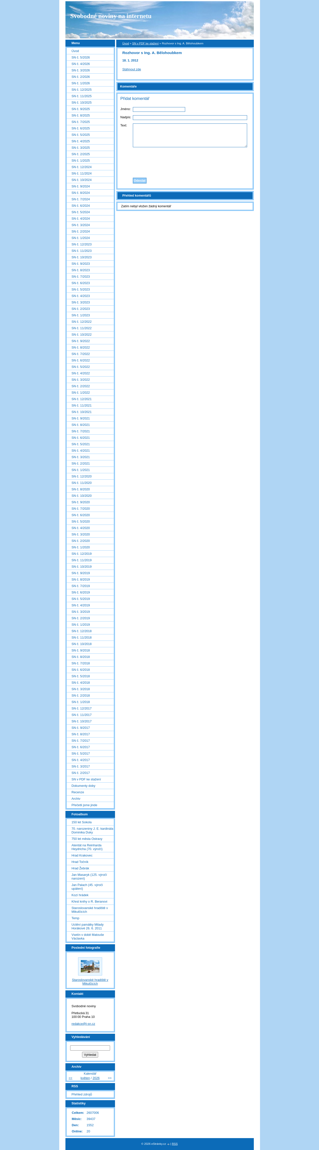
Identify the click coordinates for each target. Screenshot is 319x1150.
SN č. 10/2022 (82, 334)
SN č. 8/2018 (81, 657)
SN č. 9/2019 (81, 573)
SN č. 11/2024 (82, 173)
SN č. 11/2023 (82, 251)
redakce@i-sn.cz (83, 1024)
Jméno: (125, 109)
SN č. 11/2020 (82, 483)
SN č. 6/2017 (81, 747)
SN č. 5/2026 (81, 57)
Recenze (78, 792)
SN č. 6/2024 (81, 205)
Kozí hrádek (80, 895)
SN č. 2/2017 (81, 773)
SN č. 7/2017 (81, 740)
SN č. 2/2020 (81, 541)
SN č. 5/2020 (81, 521)
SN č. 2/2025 (81, 154)
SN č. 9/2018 (81, 650)
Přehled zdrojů (82, 1094)
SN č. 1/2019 (81, 624)
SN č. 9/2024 (81, 186)
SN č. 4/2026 (81, 64)
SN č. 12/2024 (82, 167)
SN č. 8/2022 (81, 347)
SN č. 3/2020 (81, 534)
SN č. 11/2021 (82, 405)
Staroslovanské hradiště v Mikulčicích (90, 910)
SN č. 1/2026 (81, 83)
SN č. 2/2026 (81, 77)
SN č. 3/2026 (81, 70)
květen (85, 1078)
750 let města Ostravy (87, 839)
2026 (95, 1078)
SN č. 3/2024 (81, 225)
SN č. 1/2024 (81, 238)
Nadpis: (125, 117)
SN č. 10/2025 (82, 102)
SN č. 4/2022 (81, 373)
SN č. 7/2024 (81, 199)
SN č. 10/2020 (82, 496)
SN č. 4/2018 (81, 682)
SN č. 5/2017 (81, 753)
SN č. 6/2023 (81, 283)
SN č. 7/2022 (81, 354)
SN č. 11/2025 (82, 96)
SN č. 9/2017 (81, 728)
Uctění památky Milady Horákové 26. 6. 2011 (88, 926)
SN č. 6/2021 (81, 438)
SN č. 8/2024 (81, 193)
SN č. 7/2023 (81, 276)
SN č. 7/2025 (81, 122)
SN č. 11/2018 (82, 637)
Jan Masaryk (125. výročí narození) (89, 876)
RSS (175, 1143)
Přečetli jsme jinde (84, 805)
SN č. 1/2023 (81, 315)
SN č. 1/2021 (81, 470)
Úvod (125, 43)
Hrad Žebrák (80, 868)
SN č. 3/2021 (81, 457)
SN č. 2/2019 (81, 618)
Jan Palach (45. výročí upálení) (87, 886)
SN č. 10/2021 (82, 412)
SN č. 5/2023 (81, 289)
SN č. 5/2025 (81, 135)
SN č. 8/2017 (81, 734)
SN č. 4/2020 (81, 528)
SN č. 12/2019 (82, 554)
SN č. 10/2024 (82, 180)
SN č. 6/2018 (81, 670)
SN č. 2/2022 (81, 386)
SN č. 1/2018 (81, 702)
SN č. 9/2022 (81, 341)
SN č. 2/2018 (81, 695)
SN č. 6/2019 (81, 592)
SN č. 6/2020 (81, 515)
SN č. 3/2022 (81, 380)
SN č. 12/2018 (82, 631)
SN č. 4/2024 (81, 218)
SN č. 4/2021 (81, 450)
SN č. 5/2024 (81, 212)
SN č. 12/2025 (82, 89)
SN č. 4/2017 (81, 760)
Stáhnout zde (131, 69)
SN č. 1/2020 (81, 547)
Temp (75, 918)
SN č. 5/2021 (81, 444)
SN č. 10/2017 (82, 721)
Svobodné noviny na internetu (111, 16)
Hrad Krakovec (82, 855)
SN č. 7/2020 (81, 508)
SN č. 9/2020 (81, 502)
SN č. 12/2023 (82, 244)
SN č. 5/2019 (81, 599)
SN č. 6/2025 (81, 128)
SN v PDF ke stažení (145, 43)
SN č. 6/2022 (81, 360)
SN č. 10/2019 (82, 566)
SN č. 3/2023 (81, 302)
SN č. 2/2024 (81, 231)
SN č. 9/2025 (81, 109)
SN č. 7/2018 (81, 663)
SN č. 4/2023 (81, 296)
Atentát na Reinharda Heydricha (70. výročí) (87, 847)
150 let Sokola (82, 822)
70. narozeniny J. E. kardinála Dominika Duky (93, 830)
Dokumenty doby (83, 786)
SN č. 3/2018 (81, 689)
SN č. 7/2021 (81, 431)
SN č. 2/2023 (81, 309)
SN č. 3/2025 (81, 147)
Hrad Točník (80, 862)
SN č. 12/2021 (82, 399)
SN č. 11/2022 (82, 328)
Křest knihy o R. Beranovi (89, 901)
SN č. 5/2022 (81, 367)
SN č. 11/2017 (82, 715)
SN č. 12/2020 (82, 476)
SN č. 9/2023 (81, 263)
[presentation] (185, 161)
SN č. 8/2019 (81, 579)
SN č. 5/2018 (81, 676)
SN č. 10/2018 (82, 644)
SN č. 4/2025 (81, 141)
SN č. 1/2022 (81, 392)
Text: (123, 125)
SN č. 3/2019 (81, 612)
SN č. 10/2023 (82, 257)
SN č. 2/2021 (81, 463)
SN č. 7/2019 (81, 586)
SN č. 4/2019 (81, 605)
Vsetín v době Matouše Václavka (88, 936)
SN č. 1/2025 (81, 160)
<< (70, 1078)
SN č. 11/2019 (82, 560)
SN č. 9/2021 (81, 418)
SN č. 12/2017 (82, 708)
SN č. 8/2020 (81, 489)
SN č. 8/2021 (81, 425)
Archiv (76, 798)
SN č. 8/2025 (81, 115)
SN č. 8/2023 (81, 270)
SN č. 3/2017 (81, 766)
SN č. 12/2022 (82, 322)
